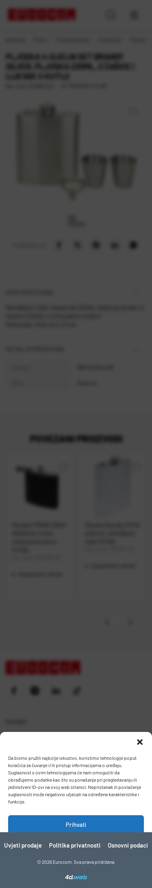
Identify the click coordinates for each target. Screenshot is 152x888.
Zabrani (76, 846)
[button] (140, 742)
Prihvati (76, 824)
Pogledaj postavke (76, 869)
